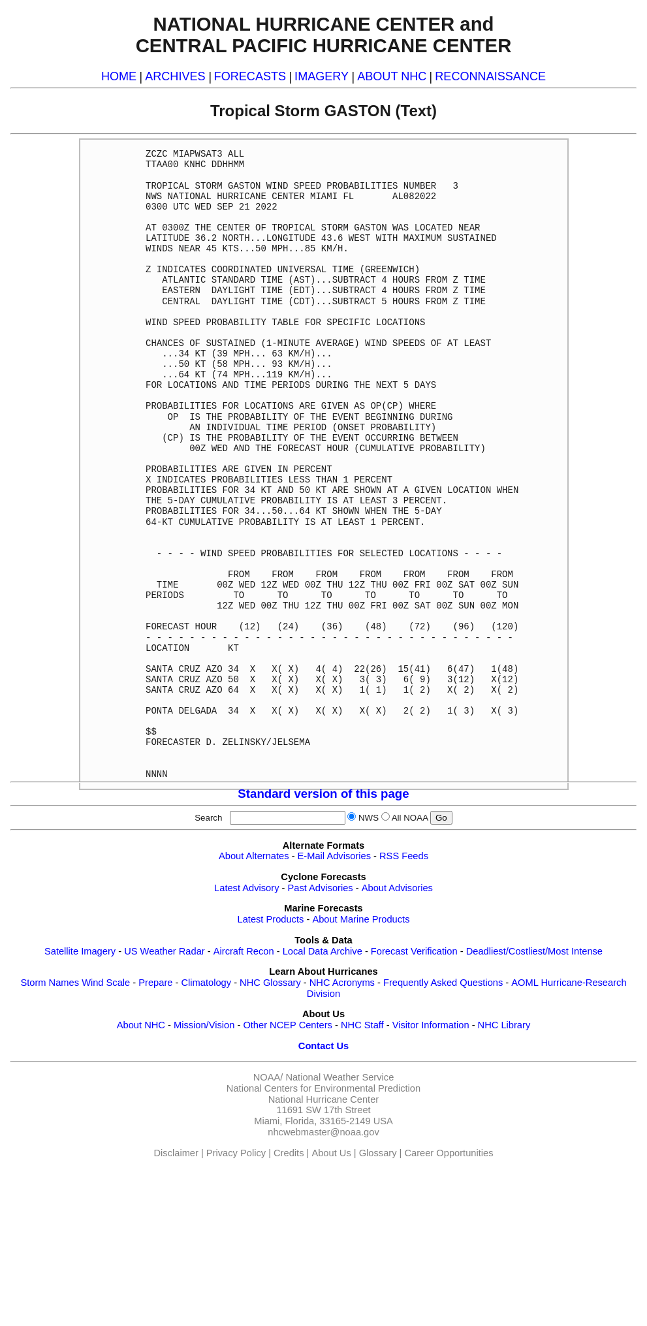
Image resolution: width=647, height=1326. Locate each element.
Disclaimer (176, 1153)
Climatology (206, 982)
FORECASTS (250, 76)
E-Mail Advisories (334, 856)
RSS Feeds (403, 856)
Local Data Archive (322, 951)
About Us (331, 1153)
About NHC (141, 1025)
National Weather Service (339, 1077)
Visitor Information (430, 1025)
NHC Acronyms (342, 982)
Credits (289, 1153)
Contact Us (323, 1046)
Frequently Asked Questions (443, 982)
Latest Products (271, 919)
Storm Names (49, 982)
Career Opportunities (448, 1153)
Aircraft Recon (243, 951)
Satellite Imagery (80, 951)
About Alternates (254, 856)
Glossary (378, 1153)
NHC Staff (362, 1025)
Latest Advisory (246, 888)
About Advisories (397, 888)
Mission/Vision (204, 1025)
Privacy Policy (236, 1153)
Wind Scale (106, 982)
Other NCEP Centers (287, 1025)
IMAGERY (321, 76)
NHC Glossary (270, 982)
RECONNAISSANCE (490, 76)
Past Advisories (320, 888)
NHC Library (504, 1025)
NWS (368, 818)
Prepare (155, 982)
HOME (118, 76)
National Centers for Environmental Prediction (323, 1088)
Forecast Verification (414, 951)
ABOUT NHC (391, 76)
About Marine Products (360, 919)
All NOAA (410, 818)
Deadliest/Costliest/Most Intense (534, 951)
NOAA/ (268, 1077)
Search (211, 818)
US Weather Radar (164, 951)
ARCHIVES (175, 76)
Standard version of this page (323, 793)
